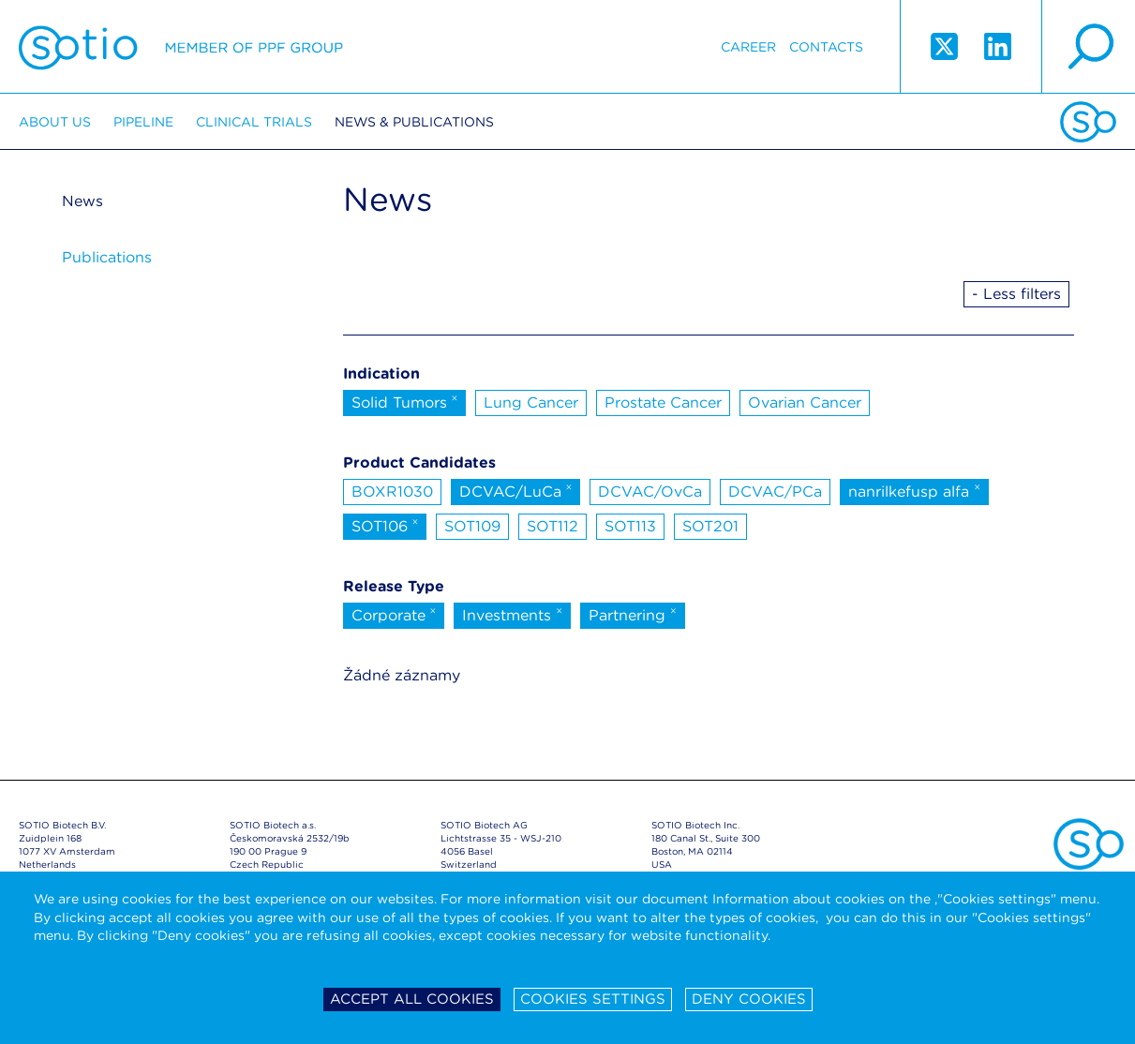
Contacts (826, 46)
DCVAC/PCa (775, 491)
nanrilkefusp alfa (914, 490)
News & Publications (414, 121)
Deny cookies (749, 999)
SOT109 (472, 526)
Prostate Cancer (663, 402)
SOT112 (552, 526)
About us (55, 121)
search (1088, 47)
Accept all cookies (412, 999)
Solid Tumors (404, 401)
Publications (107, 257)
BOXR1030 (392, 491)
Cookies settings (592, 999)
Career (748, 46)
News (82, 201)
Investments (512, 614)
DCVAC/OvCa (650, 491)
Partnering (633, 614)
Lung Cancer (531, 402)
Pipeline (143, 121)
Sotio (181, 47)
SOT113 (630, 526)
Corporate (394, 614)
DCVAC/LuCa (516, 490)
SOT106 (385, 525)
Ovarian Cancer (804, 402)
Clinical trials (254, 121)
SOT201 (710, 526)
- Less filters (1016, 294)
